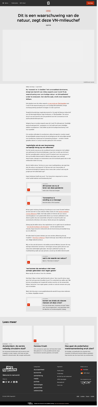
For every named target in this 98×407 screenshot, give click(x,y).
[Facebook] (17, 382)
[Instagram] (6, 382)
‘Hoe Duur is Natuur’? (38, 237)
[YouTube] (90, 3)
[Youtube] (4, 382)
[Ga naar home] (48, 3)
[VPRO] (86, 382)
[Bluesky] (9, 382)
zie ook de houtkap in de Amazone (38, 227)
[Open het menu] (5, 3)
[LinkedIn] (14, 382)
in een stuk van (57, 103)
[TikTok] (11, 382)
